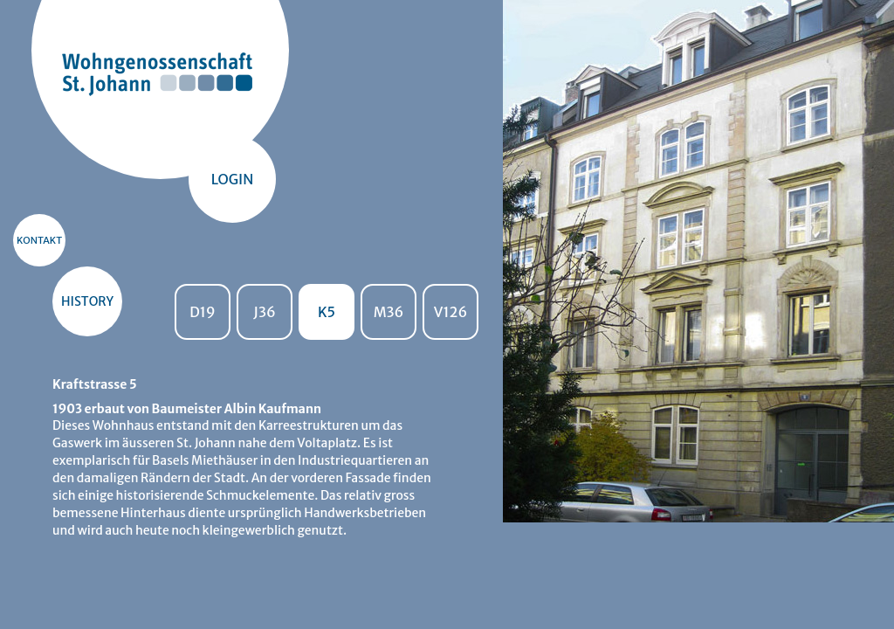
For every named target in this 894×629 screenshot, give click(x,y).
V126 (450, 312)
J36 (264, 312)
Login (232, 179)
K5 (326, 312)
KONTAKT (39, 240)
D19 (202, 312)
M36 (389, 312)
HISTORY (87, 301)
